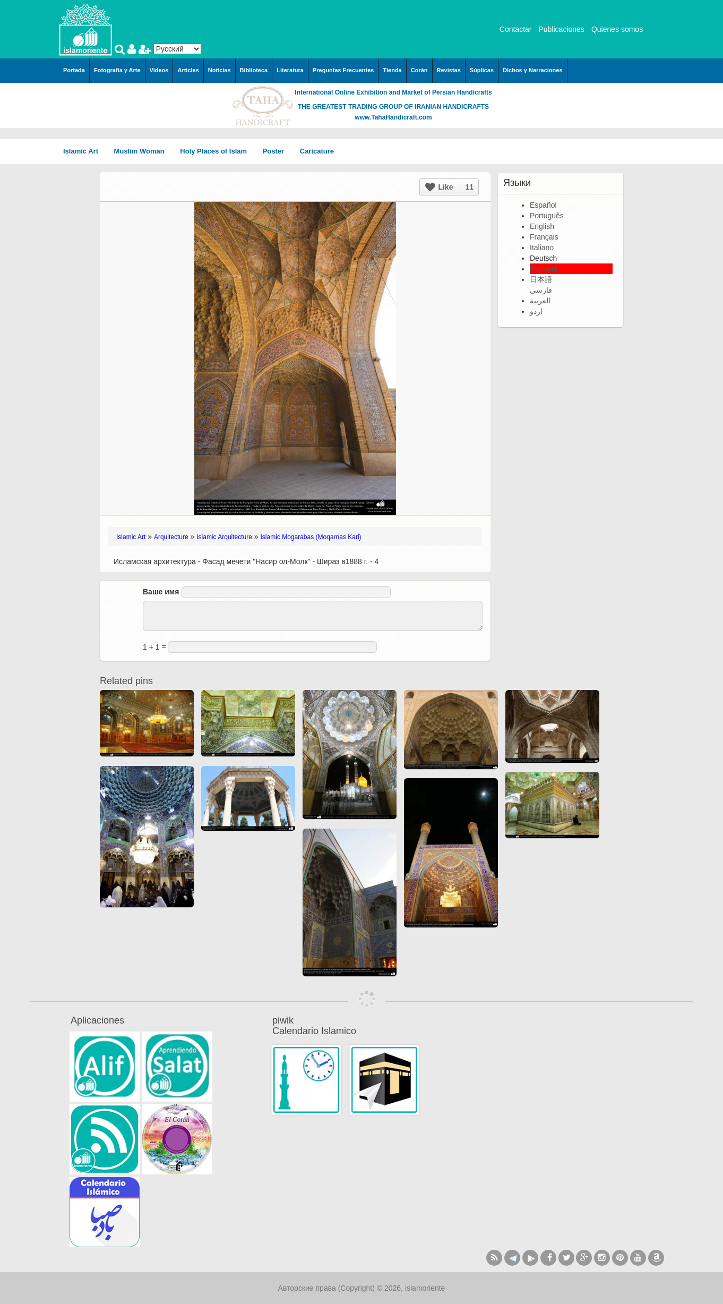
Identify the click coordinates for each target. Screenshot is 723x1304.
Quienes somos (617, 29)
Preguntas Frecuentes (343, 70)
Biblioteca (254, 70)
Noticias (219, 70)
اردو (536, 311)
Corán (419, 70)
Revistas (449, 70)
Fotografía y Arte (117, 70)
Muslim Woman (143, 151)
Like (449, 186)
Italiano (542, 247)
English (542, 226)
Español (543, 205)
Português (547, 215)
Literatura (290, 70)
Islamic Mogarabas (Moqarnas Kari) (311, 537)
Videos (159, 70)
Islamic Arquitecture (224, 537)
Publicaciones (561, 29)
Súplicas (482, 70)
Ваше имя (161, 591)
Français (544, 237)
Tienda (392, 70)
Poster (277, 151)
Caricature (317, 151)
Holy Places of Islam (217, 151)
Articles (188, 70)
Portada (74, 70)
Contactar (516, 29)
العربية (540, 300)
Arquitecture (171, 537)
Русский (543, 269)
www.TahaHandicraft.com (393, 117)
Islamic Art (84, 151)
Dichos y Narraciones (533, 70)
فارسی (541, 290)
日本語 (541, 279)
